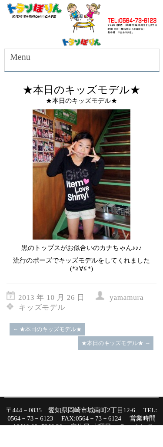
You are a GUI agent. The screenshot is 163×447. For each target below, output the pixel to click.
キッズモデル (42, 307)
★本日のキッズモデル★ (47, 329)
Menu (20, 57)
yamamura (126, 297)
